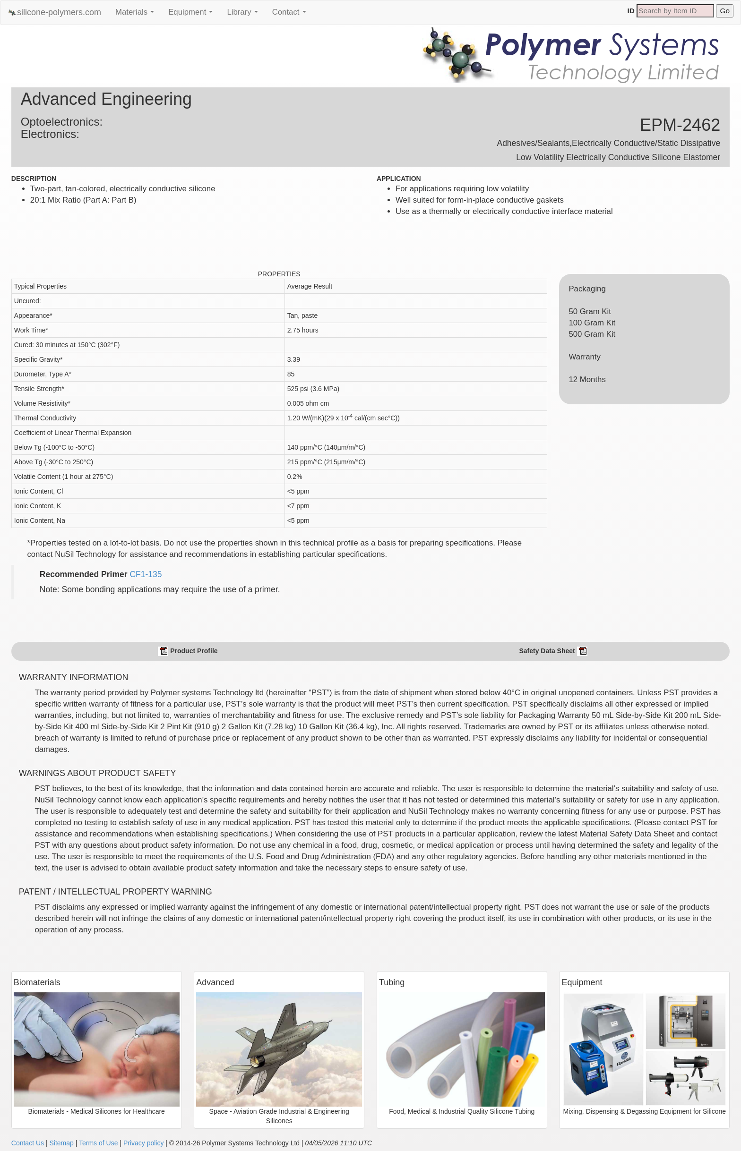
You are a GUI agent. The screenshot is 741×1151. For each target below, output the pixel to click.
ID (631, 11)
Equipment (192, 15)
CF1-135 (145, 574)
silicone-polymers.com (54, 12)
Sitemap (61, 1143)
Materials (137, 15)
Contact (291, 15)
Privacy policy (143, 1143)
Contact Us (27, 1143)
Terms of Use (98, 1143)
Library (244, 15)
